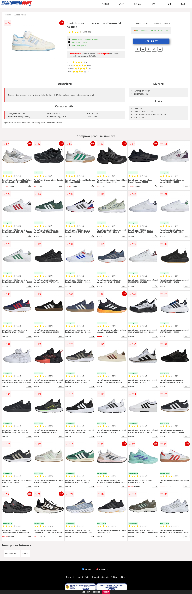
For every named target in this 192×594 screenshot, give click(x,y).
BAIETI (184, 3)
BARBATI (138, 3)
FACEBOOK (88, 569)
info (29, 186)
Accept (106, 591)
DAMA (121, 3)
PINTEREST (102, 569)
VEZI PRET (151, 41)
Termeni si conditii (74, 577)
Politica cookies (118, 577)
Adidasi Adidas (20, 15)
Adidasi (105, 3)
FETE (169, 3)
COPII (154, 3)
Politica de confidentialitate (96, 577)
